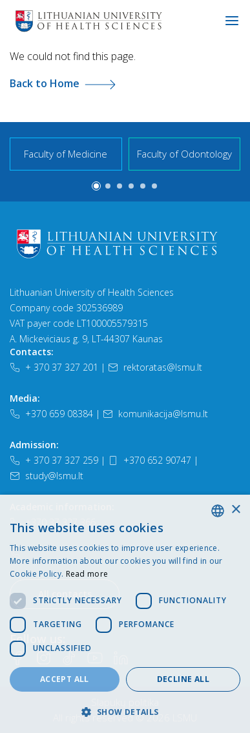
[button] (96, 186)
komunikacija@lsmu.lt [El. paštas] (155, 414)
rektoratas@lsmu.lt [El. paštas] (155, 367)
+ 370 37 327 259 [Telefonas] (54, 460)
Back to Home (63, 83)
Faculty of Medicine (65, 153)
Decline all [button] (183, 679)
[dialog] (125, 614)
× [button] (235, 510)
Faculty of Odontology (184, 153)
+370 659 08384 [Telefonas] (51, 414)
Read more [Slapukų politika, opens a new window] (87, 573)
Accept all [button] (64, 679)
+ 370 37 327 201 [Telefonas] (54, 367)
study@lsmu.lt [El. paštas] (46, 476)
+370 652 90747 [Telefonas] (149, 460)
